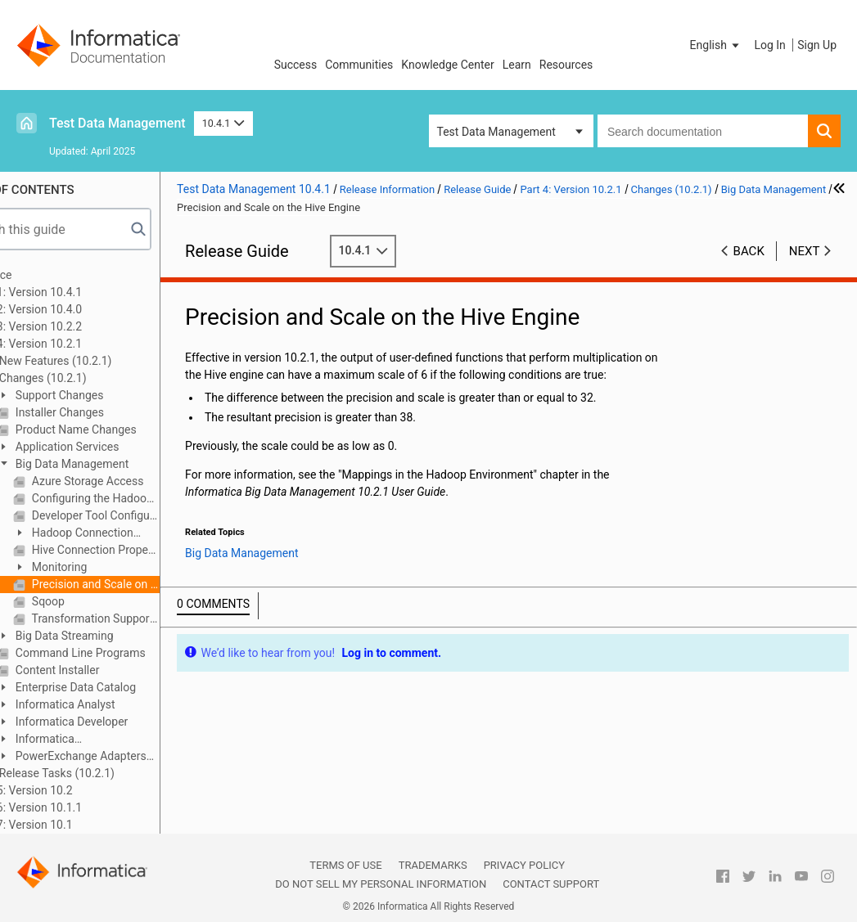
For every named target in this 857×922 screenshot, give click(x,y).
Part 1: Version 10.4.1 (82, 292)
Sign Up (817, 45)
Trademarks (433, 865)
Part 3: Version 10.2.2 (82, 326)
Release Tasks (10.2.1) (110, 773)
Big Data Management (125, 463)
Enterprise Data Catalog (129, 687)
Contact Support (551, 884)
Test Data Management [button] (496, 131)
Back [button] (749, 251)
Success (296, 64)
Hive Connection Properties (148, 549)
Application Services (120, 446)
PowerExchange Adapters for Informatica (126, 757)
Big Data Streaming (117, 635)
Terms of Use (345, 865)
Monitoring (112, 566)
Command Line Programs (133, 652)
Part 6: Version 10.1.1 (82, 807)
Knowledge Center (447, 64)
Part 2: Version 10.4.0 (82, 309)
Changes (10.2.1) (96, 378)
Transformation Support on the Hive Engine (148, 618)
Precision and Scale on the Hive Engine (148, 584)
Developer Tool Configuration (148, 515)
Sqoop (101, 601)
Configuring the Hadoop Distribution (148, 498)
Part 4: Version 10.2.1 (82, 343)
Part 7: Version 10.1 (77, 824)
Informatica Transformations (94, 740)
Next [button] (804, 251)
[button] (716, 45)
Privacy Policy (524, 865)
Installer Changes (113, 412)
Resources (566, 64)
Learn (517, 64)
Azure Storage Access (140, 481)
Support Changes (112, 395)
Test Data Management (117, 123)
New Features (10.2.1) (108, 360)
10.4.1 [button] (223, 123)
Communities (359, 64)
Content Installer (110, 670)
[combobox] (703, 131)
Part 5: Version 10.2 (77, 790)
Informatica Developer (125, 721)
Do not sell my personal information (380, 884)
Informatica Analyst (118, 704)
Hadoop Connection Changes (127, 534)
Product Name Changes (129, 429)
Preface (46, 274)
